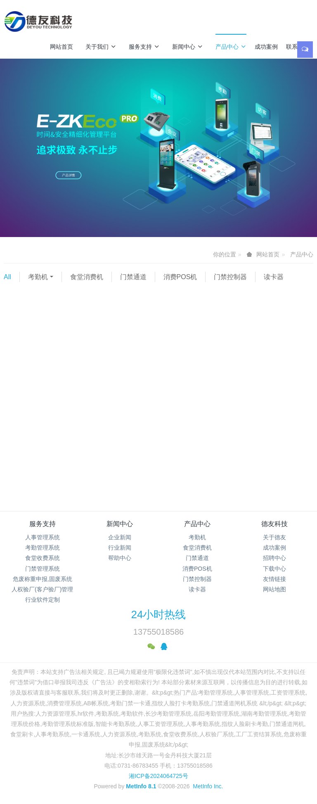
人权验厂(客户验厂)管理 (42, 589)
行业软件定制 (42, 599)
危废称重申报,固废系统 (42, 579)
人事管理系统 (42, 537)
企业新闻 (119, 537)
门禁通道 (133, 276)
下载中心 (274, 568)
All (7, 276)
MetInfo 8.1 (141, 786)
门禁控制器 (230, 276)
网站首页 (61, 46)
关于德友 (274, 537)
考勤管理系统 (42, 547)
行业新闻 (119, 547)
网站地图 (274, 589)
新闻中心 (187, 46)
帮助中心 (119, 558)
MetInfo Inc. (208, 786)
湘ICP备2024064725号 (158, 776)
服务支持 (144, 46)
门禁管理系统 (42, 568)
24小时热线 (158, 614)
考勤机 (38, 276)
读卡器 (274, 276)
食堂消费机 (86, 276)
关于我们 (100, 46)
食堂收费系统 (42, 558)
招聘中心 (274, 558)
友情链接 (274, 579)
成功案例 (266, 46)
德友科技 (274, 523)
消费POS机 (180, 276)
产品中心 (230, 46)
